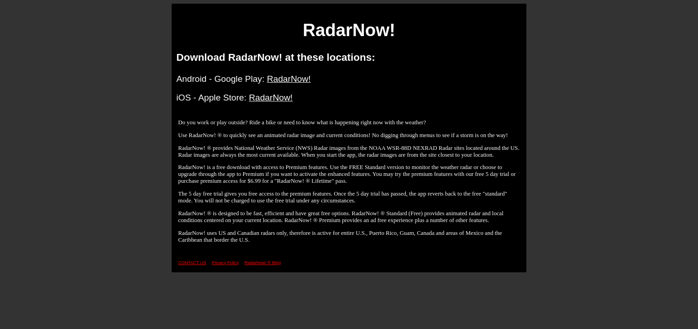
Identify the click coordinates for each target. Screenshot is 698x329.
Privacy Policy (225, 262)
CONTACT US (192, 262)
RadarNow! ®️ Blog (262, 262)
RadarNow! (289, 79)
